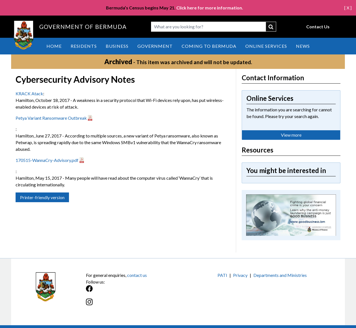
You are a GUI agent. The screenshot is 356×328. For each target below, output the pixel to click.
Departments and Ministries (280, 275)
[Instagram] (132, 305)
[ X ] (348, 7)
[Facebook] (132, 291)
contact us (137, 275)
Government (155, 46)
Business (117, 46)
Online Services (266, 46)
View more (291, 134)
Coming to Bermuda (209, 46)
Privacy (240, 275)
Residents (84, 46)
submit (271, 27)
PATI (222, 275)
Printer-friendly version (42, 197)
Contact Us (318, 26)
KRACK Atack (29, 93)
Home (54, 46)
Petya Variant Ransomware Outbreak (51, 118)
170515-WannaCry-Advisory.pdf (47, 160)
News (303, 46)
